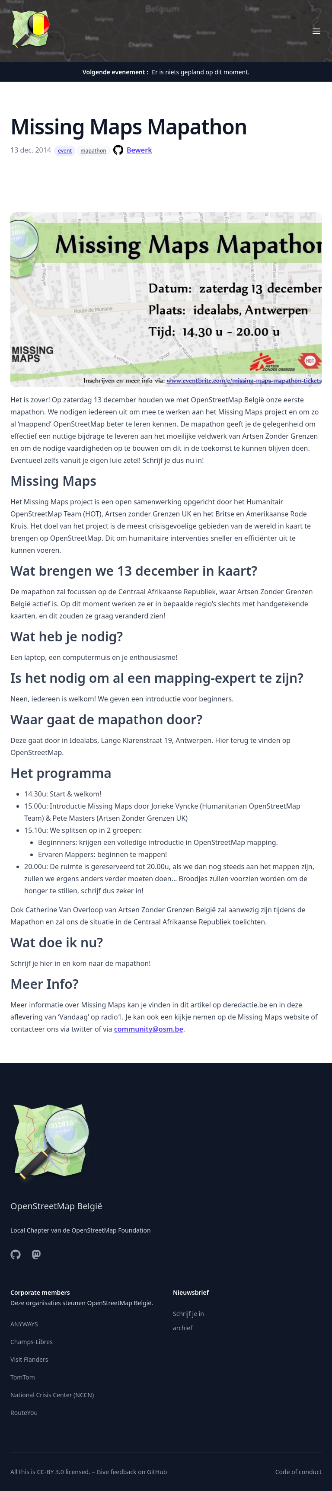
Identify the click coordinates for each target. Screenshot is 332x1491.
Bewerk (139, 150)
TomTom (22, 1377)
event (65, 150)
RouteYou (24, 1412)
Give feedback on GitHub (131, 1472)
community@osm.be (148, 1029)
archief (182, 1328)
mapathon (93, 150)
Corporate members (40, 1292)
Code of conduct (298, 1472)
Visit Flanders (29, 1359)
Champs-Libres (31, 1342)
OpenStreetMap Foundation (110, 1230)
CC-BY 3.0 (50, 1472)
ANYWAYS (24, 1324)
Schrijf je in (188, 1313)
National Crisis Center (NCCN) (52, 1395)
